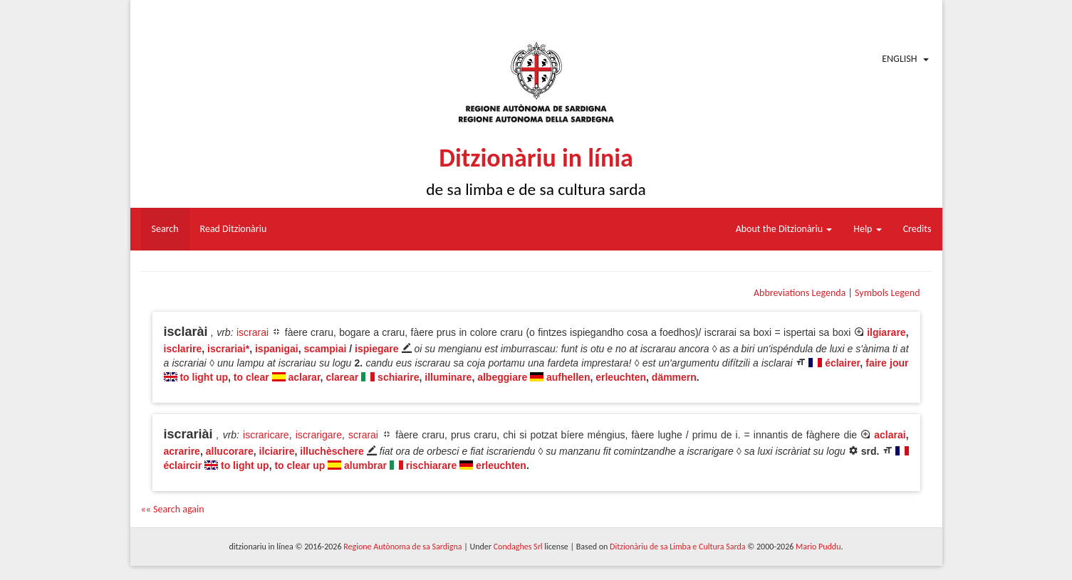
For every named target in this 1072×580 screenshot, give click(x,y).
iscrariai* (228, 348)
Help (867, 229)
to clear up (299, 465)
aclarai (889, 435)
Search (165, 229)
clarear (342, 377)
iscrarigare (319, 435)
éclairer (842, 363)
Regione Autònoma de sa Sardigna (402, 547)
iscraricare (266, 435)
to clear (251, 377)
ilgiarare (886, 332)
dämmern (674, 377)
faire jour (886, 363)
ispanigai (276, 348)
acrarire (182, 451)
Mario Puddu (818, 547)
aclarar (304, 377)
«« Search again (172, 509)
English (899, 59)
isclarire (183, 348)
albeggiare (502, 377)
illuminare (448, 377)
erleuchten (620, 377)
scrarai (363, 435)
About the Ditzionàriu (784, 229)
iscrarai (252, 332)
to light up (203, 377)
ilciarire (277, 451)
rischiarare (431, 465)
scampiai (324, 348)
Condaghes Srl (518, 547)
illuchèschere (332, 451)
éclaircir (183, 465)
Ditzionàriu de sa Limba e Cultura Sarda (677, 547)
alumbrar (365, 465)
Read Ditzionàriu (233, 229)
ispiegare (376, 348)
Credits (917, 229)
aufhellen (568, 377)
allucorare (230, 451)
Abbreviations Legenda (799, 293)
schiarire (398, 377)
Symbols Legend (887, 293)
